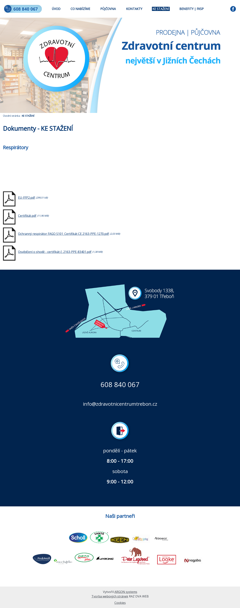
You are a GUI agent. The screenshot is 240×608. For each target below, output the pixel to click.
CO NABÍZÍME (80, 9)
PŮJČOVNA (108, 9)
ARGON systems (125, 592)
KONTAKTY (134, 9)
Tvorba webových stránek (109, 596)
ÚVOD (56, 9)
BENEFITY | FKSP (191, 9)
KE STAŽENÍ (160, 9)
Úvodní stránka (11, 115)
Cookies (120, 603)
